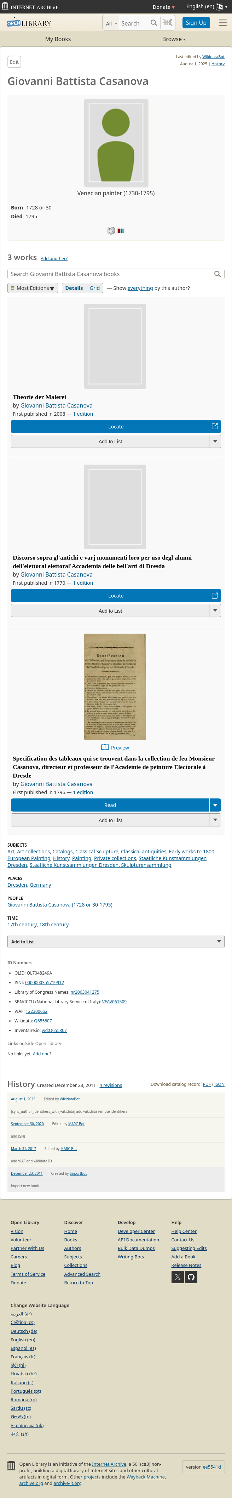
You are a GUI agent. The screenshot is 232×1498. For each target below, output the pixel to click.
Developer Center (136, 1231)
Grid (94, 288)
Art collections (33, 851)
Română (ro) (24, 1399)
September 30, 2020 (27, 1123)
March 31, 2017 (23, 1148)
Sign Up (196, 23)
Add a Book (184, 1256)
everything (140, 288)
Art (10, 851)
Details (74, 288)
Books (70, 1239)
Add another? (54, 259)
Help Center (184, 1231)
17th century (22, 924)
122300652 (37, 1011)
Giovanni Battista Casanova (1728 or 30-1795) (59, 904)
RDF (206, 1084)
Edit (14, 61)
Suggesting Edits (189, 1248)
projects (91, 1477)
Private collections (115, 858)
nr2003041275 (85, 992)
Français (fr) (23, 1356)
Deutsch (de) (24, 1331)
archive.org (31, 1483)
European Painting (29, 858)
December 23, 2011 (27, 1173)
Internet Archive (109, 1464)
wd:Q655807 (54, 1030)
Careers (19, 1256)
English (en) (23, 1339)
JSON (220, 1084)
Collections (76, 1265)
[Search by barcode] (167, 22)
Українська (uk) (27, 1425)
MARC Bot (76, 1123)
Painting (82, 858)
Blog (15, 1265)
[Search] (133, 22)
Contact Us (183, 1239)
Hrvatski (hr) (24, 1373)
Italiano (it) (22, 1382)
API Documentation (138, 1239)
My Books (58, 39)
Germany (40, 884)
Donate (164, 7)
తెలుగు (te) (21, 1416)
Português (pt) (26, 1391)
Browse (151, 39)
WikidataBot (213, 56)
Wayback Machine (146, 1477)
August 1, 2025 (23, 1098)
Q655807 (43, 1021)
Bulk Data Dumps (136, 1248)
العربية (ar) (21, 1314)
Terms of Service (28, 1274)
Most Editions (30, 288)
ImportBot (78, 1173)
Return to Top (78, 1282)
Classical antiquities (143, 851)
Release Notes (187, 1265)
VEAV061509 (114, 1002)
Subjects (73, 1256)
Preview (120, 747)
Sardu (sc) (21, 1408)
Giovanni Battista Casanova (57, 405)
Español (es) (23, 1348)
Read (110, 805)
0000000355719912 (44, 983)
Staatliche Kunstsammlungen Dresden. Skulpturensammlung (101, 865)
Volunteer (21, 1239)
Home (70, 1231)
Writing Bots (131, 1256)
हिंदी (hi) (18, 1365)
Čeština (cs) (23, 1322)
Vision (17, 1231)
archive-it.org (68, 1483)
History (218, 63)
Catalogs (63, 851)
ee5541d (212, 1467)
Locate (115, 426)
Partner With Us (27, 1248)
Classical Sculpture (96, 851)
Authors (72, 1248)
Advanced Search (82, 1274)
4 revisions (110, 1085)
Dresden (17, 884)
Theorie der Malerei (39, 396)
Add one (41, 1054)
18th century (54, 924)
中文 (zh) (20, 1434)
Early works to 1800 (191, 851)
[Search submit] (154, 22)
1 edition (83, 413)
